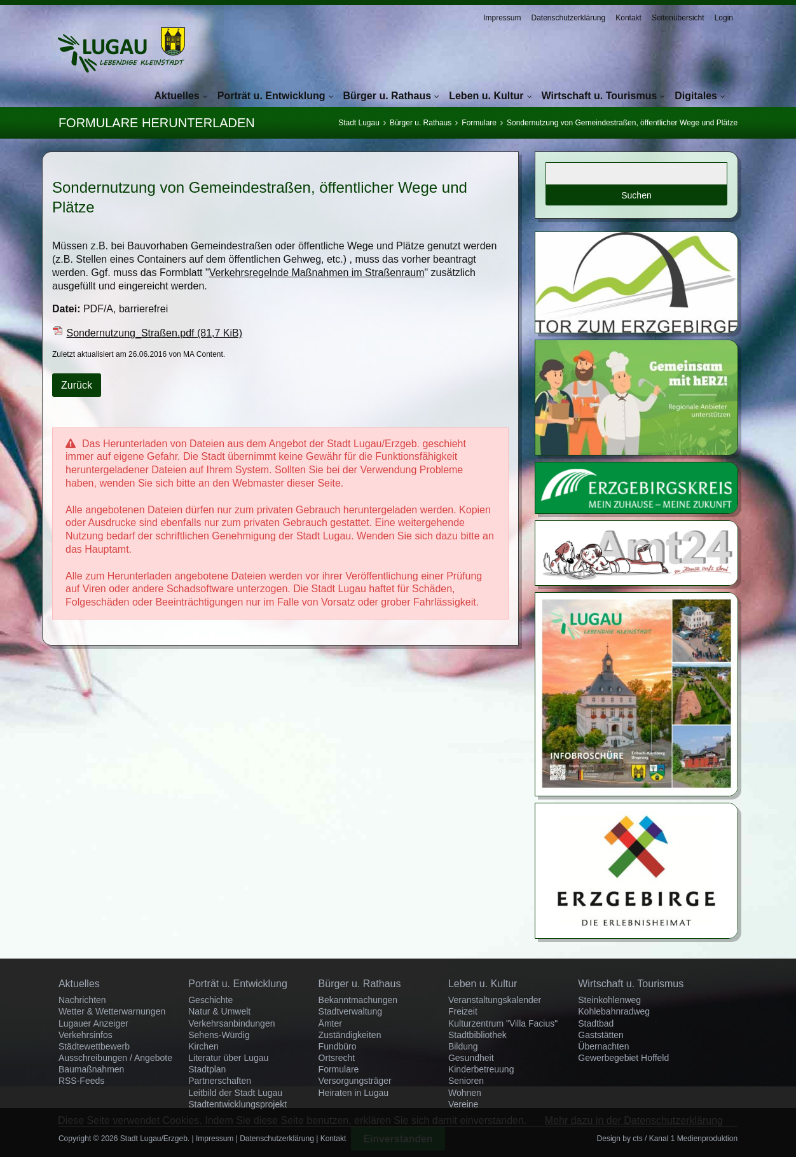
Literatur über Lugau (228, 1058)
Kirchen (203, 1046)
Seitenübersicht (678, 17)
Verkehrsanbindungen (231, 1023)
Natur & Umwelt (219, 1011)
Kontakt (628, 17)
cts (637, 1138)
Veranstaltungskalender (494, 1000)
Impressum (502, 17)
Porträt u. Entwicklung (271, 95)
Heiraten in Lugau (354, 1093)
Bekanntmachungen (358, 1000)
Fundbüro (338, 1046)
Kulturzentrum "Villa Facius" (503, 1023)
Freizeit (462, 1011)
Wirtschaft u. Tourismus (599, 95)
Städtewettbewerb (94, 1046)
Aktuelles (177, 95)
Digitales (696, 95)
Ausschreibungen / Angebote (115, 1058)
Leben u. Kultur (486, 95)
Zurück (76, 385)
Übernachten (603, 1046)
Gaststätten (601, 1035)
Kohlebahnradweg (614, 1011)
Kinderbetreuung (481, 1069)
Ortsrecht (337, 1058)
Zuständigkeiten (350, 1035)
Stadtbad (596, 1023)
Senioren (466, 1081)
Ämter (330, 1023)
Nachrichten (82, 1000)
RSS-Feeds (81, 1081)
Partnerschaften (219, 1081)
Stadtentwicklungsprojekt (237, 1104)
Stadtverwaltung (350, 1011)
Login (724, 17)
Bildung (463, 1046)
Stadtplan (207, 1069)
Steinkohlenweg (609, 1000)
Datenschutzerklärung (568, 17)
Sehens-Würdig (219, 1035)
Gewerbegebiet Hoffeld (623, 1058)
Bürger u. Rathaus (387, 95)
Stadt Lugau (359, 122)
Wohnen (464, 1093)
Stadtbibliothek (477, 1035)
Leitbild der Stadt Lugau (235, 1093)
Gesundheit (471, 1058)
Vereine (463, 1104)
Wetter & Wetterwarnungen (111, 1011)
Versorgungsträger (355, 1081)
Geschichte (210, 1000)
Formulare (479, 122)
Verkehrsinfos (85, 1035)
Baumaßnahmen (91, 1069)
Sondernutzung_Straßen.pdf (154, 333)
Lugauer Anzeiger (93, 1023)
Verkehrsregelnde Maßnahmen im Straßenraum (317, 272)
